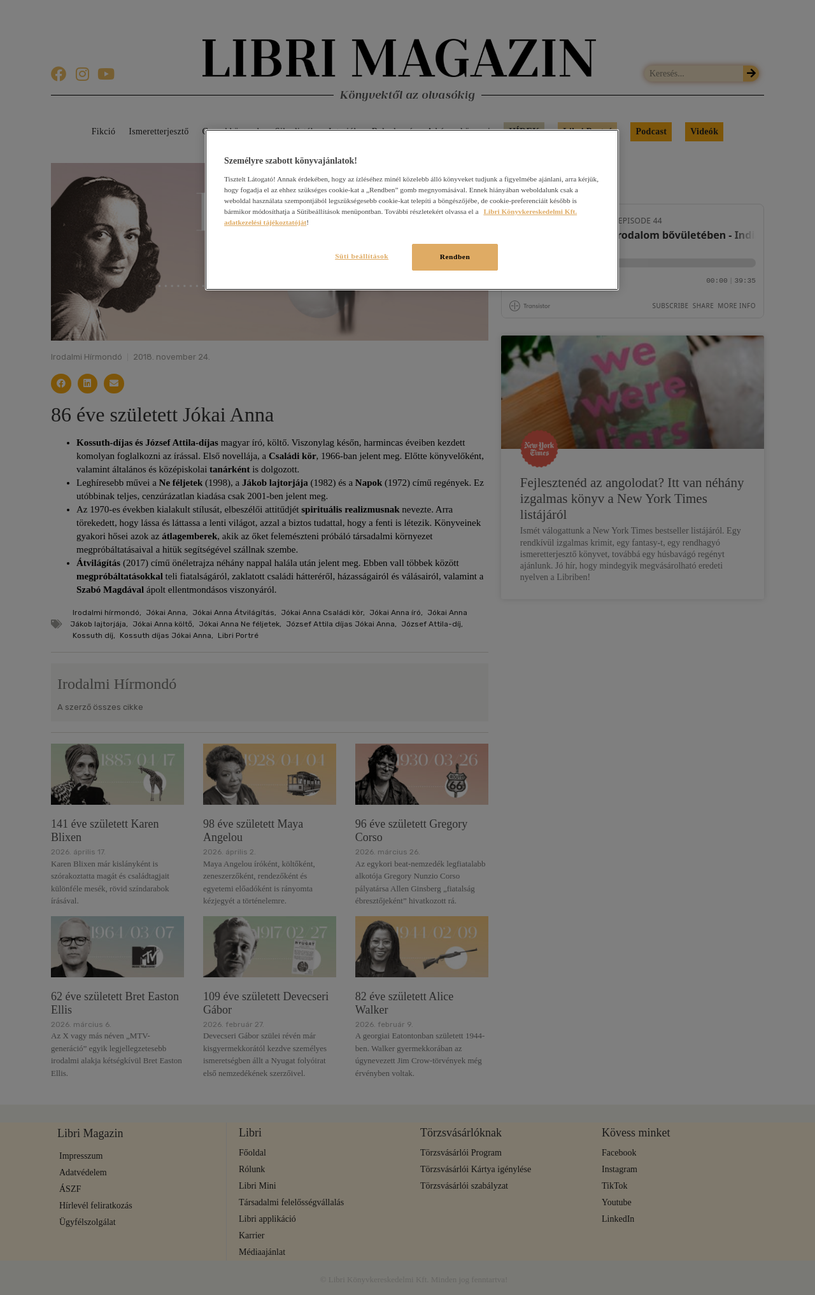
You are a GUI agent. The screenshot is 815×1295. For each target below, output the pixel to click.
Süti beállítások (361, 256)
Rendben (455, 256)
